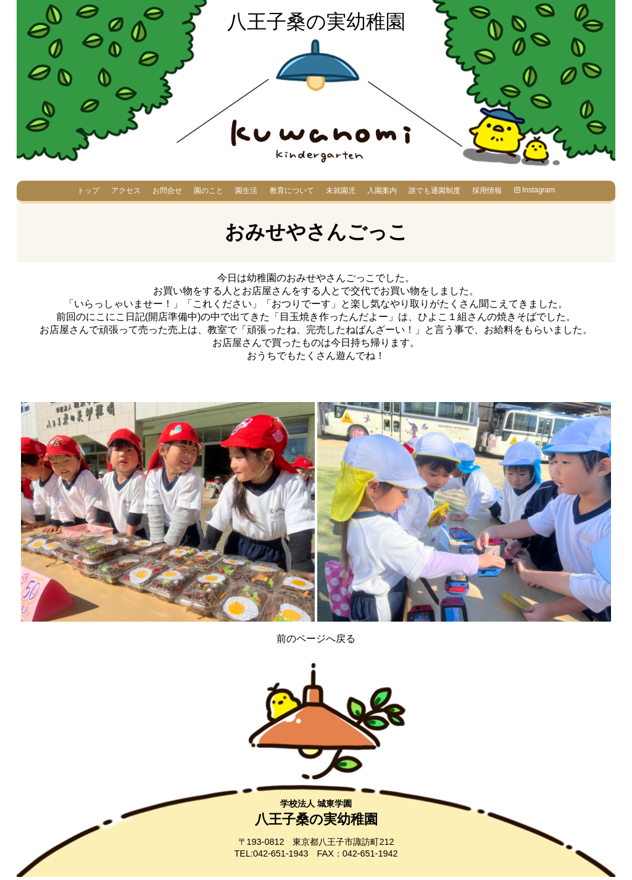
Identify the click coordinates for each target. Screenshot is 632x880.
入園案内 (382, 190)
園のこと (208, 190)
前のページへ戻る (316, 638)
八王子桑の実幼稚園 (316, 21)
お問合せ (167, 190)
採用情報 (487, 190)
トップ (88, 190)
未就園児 (341, 190)
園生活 (246, 190)
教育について (292, 190)
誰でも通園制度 (434, 190)
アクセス (126, 190)
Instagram (534, 190)
